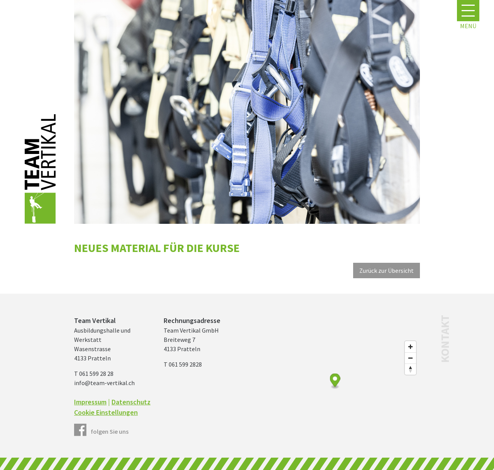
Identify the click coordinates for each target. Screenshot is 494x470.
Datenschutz (131, 401)
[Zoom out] (410, 357)
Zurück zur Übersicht (386, 270)
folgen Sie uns (110, 431)
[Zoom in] (410, 346)
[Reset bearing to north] (410, 369)
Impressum (90, 401)
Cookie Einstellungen (106, 412)
